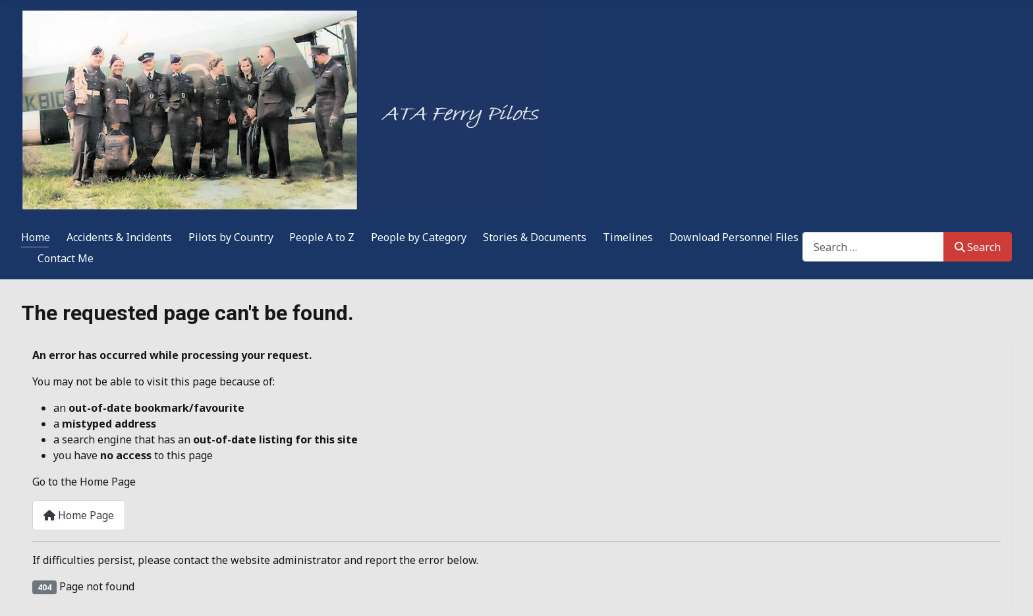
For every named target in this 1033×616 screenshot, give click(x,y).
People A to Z (321, 237)
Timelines (628, 237)
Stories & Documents (534, 237)
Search (978, 247)
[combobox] (873, 247)
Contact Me (66, 258)
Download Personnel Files (733, 237)
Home (35, 237)
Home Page (78, 515)
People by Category (418, 237)
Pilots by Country (230, 237)
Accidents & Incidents (119, 237)
